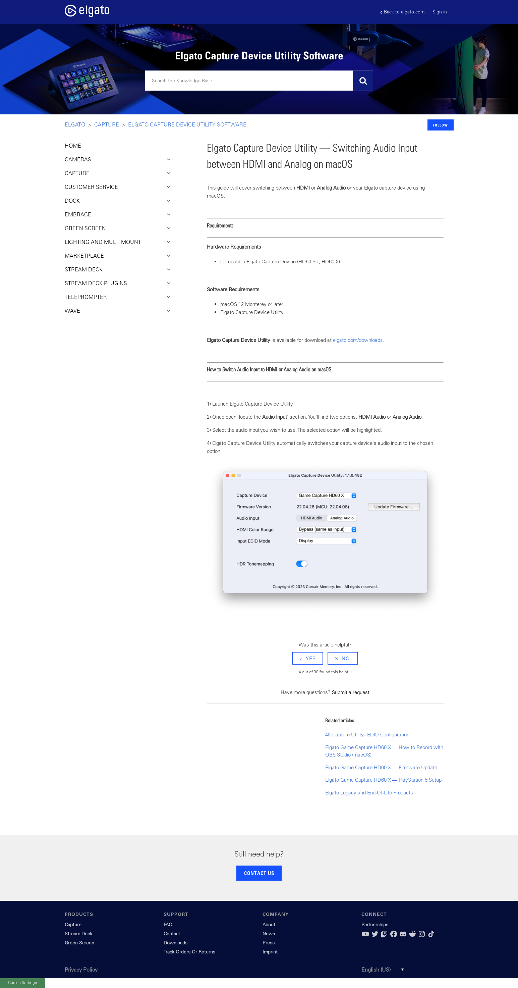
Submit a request (350, 692)
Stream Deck (78, 934)
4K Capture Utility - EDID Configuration (367, 734)
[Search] (259, 81)
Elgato (75, 124)
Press (269, 943)
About (269, 925)
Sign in (440, 12)
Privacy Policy (81, 969)
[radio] (307, 658)
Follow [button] (440, 125)
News (269, 934)
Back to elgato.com (402, 12)
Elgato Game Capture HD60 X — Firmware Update (381, 767)
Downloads (175, 943)
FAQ (168, 925)
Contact (172, 934)
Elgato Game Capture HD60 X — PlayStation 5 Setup (383, 780)
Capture (106, 124)
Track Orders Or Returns (189, 952)
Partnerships (374, 925)
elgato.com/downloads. (358, 340)
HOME (73, 145)
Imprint (270, 952)
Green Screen (79, 943)
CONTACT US (259, 873)
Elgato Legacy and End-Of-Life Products (369, 792)
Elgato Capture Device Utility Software (187, 124)
